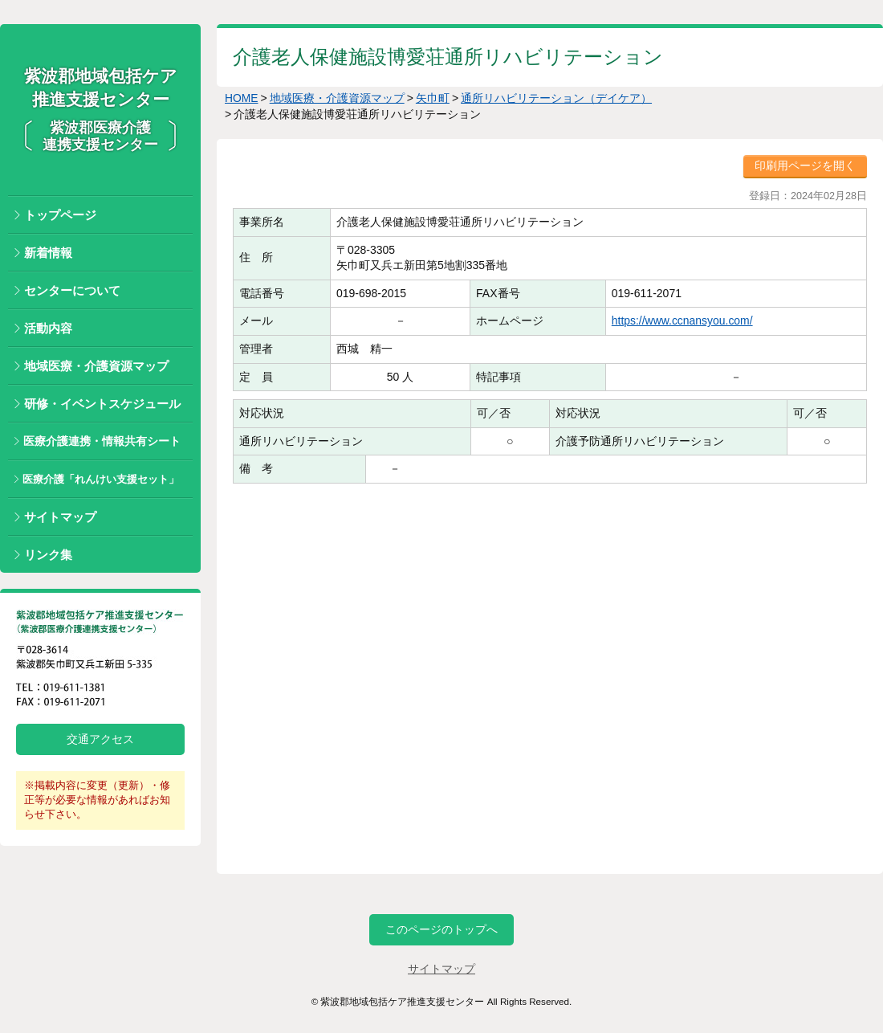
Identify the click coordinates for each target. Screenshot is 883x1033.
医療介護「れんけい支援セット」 (100, 479)
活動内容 (48, 328)
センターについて (72, 290)
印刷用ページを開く (805, 165)
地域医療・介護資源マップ (96, 366)
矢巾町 (433, 98)
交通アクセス (100, 739)
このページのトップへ (441, 929)
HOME (241, 98)
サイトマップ (60, 517)
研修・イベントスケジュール (102, 403)
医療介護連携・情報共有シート (102, 441)
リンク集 (48, 554)
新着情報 (48, 252)
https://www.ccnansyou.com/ (682, 320)
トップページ (60, 215)
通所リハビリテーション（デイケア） (557, 98)
